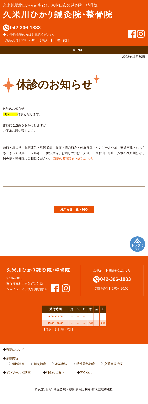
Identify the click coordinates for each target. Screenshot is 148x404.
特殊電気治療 (86, 363)
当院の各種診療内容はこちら (73, 158)
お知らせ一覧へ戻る (74, 209)
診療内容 (12, 358)
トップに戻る (137, 247)
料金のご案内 (55, 372)
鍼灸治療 (40, 363)
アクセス (86, 372)
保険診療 (18, 363)
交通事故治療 (113, 363)
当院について (15, 349)
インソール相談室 (18, 372)
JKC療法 (61, 363)
